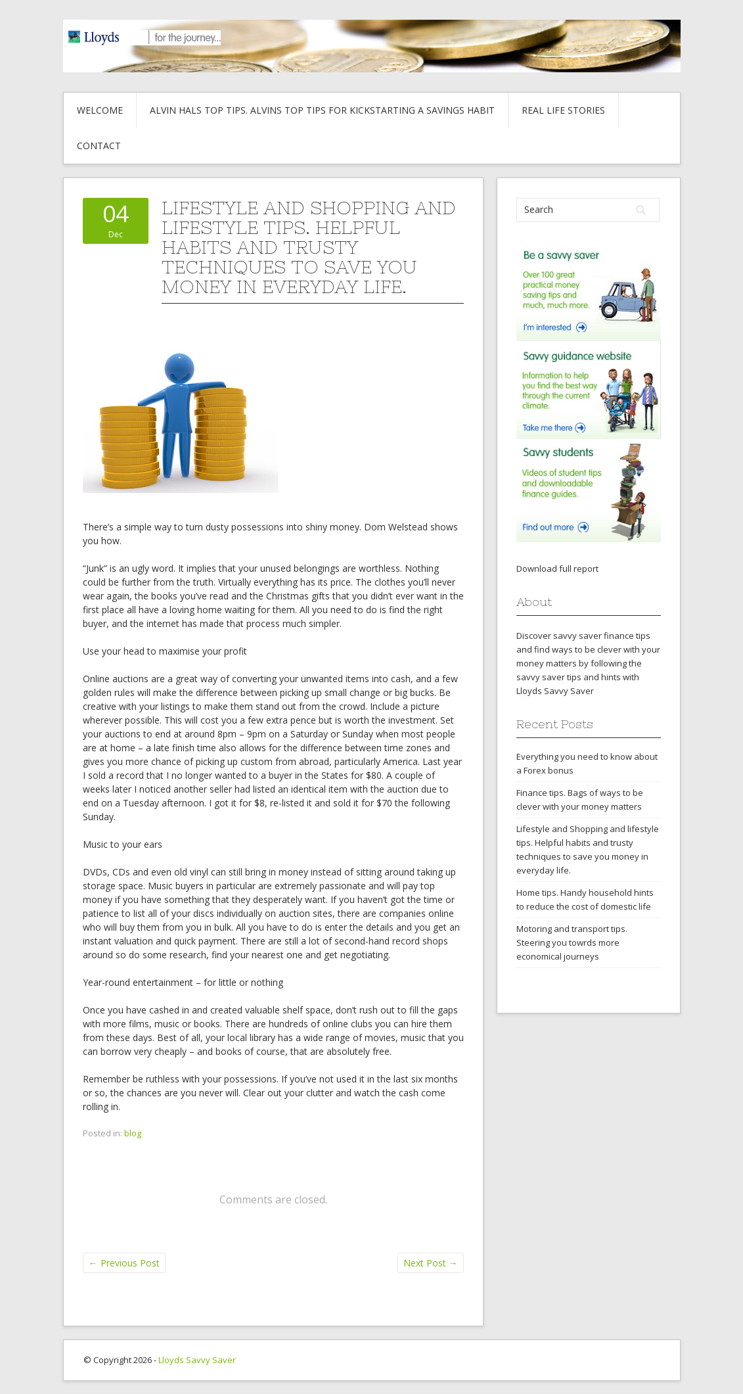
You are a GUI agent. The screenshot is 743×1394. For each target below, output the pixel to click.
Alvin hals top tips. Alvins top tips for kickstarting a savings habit (322, 110)
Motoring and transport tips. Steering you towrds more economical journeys (571, 942)
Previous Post (124, 1263)
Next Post (430, 1263)
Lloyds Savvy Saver (197, 1360)
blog (132, 1133)
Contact (99, 145)
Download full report (557, 568)
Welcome (100, 110)
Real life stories (563, 110)
